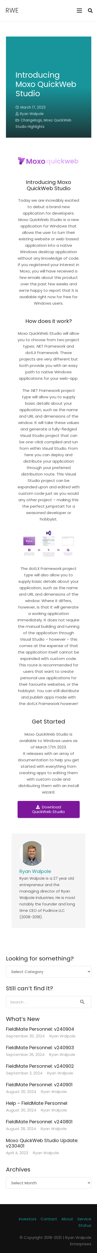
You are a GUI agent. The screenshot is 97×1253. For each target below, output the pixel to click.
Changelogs (31, 120)
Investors (27, 1219)
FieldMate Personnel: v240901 (39, 1084)
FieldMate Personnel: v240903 (40, 1047)
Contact (49, 1219)
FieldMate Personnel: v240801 (39, 1121)
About (67, 1219)
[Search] (90, 10)
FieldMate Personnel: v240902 (40, 1066)
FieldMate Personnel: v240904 (40, 1029)
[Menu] (79, 10)
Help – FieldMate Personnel (36, 1103)
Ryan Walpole (32, 113)
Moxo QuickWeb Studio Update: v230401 (42, 1143)
